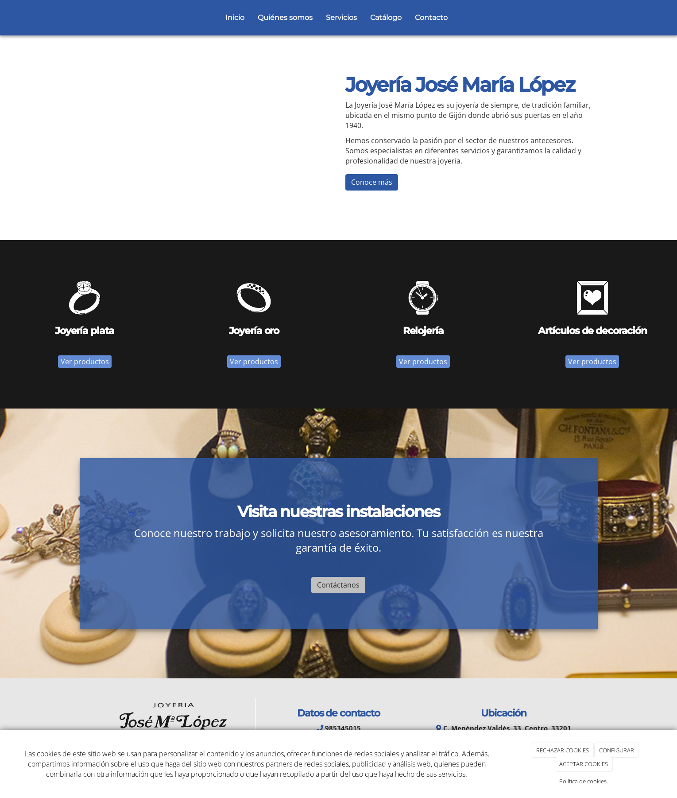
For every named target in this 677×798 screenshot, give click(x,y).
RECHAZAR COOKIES (562, 750)
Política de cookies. (583, 781)
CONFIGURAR (616, 750)
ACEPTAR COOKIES (583, 764)
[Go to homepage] (84, 17)
